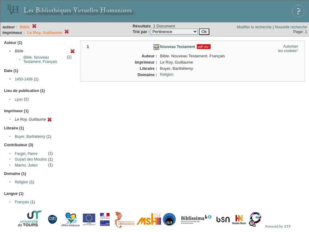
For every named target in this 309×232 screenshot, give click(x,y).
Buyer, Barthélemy (30, 136)
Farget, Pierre (26, 154)
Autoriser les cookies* (288, 48)
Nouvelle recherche (291, 27)
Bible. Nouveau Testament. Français (40, 59)
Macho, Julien (26, 165)
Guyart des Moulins (31, 159)
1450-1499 (23, 79)
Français (22, 202)
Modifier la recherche (254, 27)
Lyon (19, 99)
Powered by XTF (278, 226)
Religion (21, 182)
